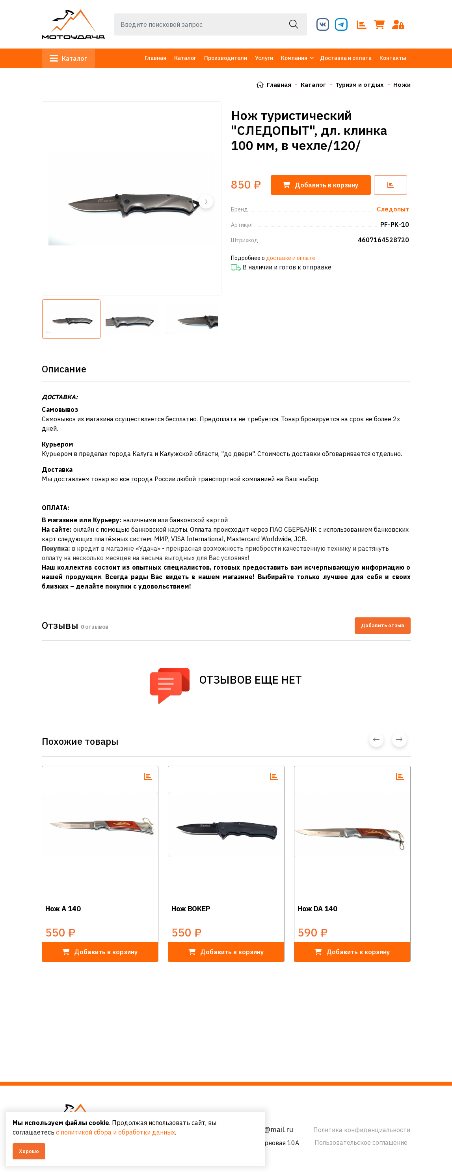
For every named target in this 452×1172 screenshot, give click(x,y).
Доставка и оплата (346, 58)
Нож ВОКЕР (190, 908)
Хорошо (29, 1151)
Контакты (392, 58)
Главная (155, 58)
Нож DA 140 (317, 908)
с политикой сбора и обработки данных (115, 1132)
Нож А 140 (63, 908)
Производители (225, 58)
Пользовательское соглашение (360, 1142)
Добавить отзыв (382, 625)
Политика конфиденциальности (361, 1130)
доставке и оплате (290, 257)
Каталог (68, 58)
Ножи (402, 84)
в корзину (100, 951)
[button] (205, 201)
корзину (321, 185)
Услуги (264, 58)
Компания (294, 58)
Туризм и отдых (359, 84)
